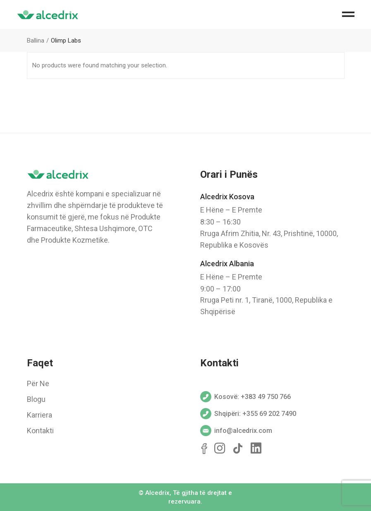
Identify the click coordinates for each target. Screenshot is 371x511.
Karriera (39, 415)
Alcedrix (157, 493)
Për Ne (38, 383)
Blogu (36, 399)
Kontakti (40, 430)
